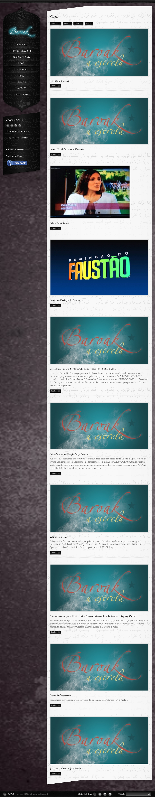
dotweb (45, 794)
